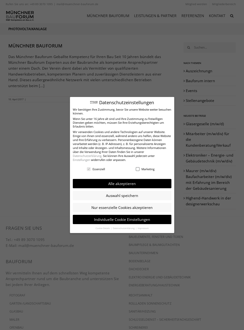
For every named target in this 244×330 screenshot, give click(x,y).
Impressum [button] (143, 227)
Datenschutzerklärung (87, 155)
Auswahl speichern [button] (122, 194)
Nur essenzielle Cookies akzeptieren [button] (122, 206)
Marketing (145, 168)
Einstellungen (81, 159)
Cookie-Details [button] (103, 227)
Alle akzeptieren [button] (122, 182)
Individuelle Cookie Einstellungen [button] (122, 218)
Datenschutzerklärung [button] (124, 227)
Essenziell (96, 168)
